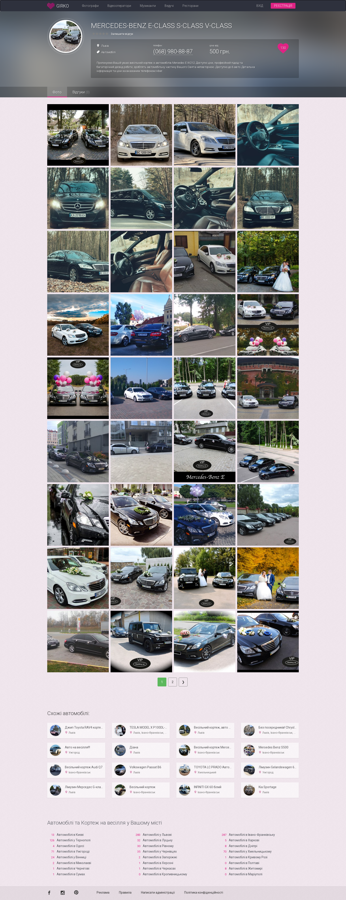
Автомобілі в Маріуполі (245, 874)
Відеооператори (119, 6)
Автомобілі (108, 52)
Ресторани (190, 6)
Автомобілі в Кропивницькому (165, 874)
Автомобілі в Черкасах (159, 868)
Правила (125, 892)
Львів (105, 45)
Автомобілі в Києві (70, 834)
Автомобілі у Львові (157, 834)
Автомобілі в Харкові (244, 840)
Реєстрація (283, 6)
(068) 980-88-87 (173, 51)
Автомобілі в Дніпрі (243, 846)
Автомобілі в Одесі (70, 846)
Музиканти (148, 6)
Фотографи (90, 6)
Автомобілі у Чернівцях (160, 851)
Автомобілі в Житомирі (245, 868)
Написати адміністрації (158, 892)
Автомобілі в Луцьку (158, 840)
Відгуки (81, 92)
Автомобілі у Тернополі (73, 840)
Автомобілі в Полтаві (244, 863)
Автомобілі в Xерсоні (158, 863)
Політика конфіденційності (203, 892)
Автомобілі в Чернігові (73, 868)
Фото (57, 92)
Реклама (103, 892)
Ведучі (169, 6)
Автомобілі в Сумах (71, 874)
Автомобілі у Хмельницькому (250, 851)
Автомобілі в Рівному (158, 846)
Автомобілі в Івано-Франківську (252, 834)
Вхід (259, 6)
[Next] (183, 682)
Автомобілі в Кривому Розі (248, 857)
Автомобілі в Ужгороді (73, 851)
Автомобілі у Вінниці (71, 857)
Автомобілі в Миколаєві (74, 863)
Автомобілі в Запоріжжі (160, 857)
